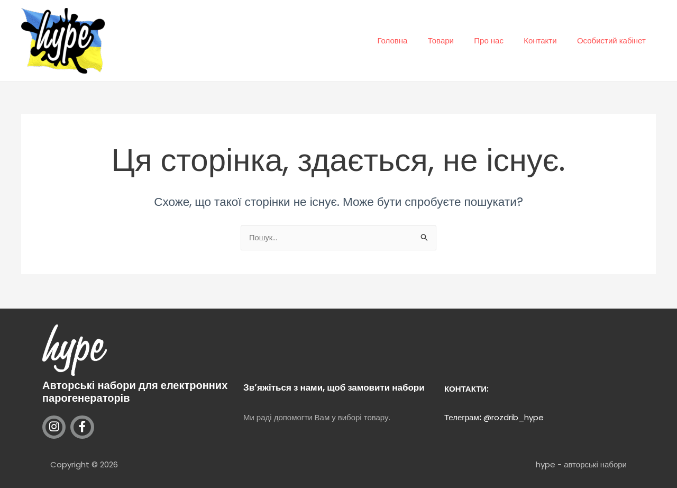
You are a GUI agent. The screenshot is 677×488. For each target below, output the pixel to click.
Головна (412, 40)
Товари (456, 40)
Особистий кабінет (613, 40)
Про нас (500, 40)
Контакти (546, 40)
